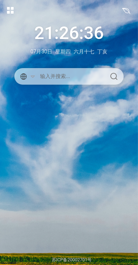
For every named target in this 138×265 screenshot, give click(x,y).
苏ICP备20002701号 (72, 259)
